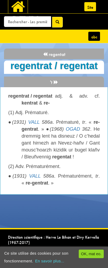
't (54, 82)
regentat (54, 54)
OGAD (73, 129)
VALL (34, 122)
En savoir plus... (49, 261)
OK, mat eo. (91, 254)
